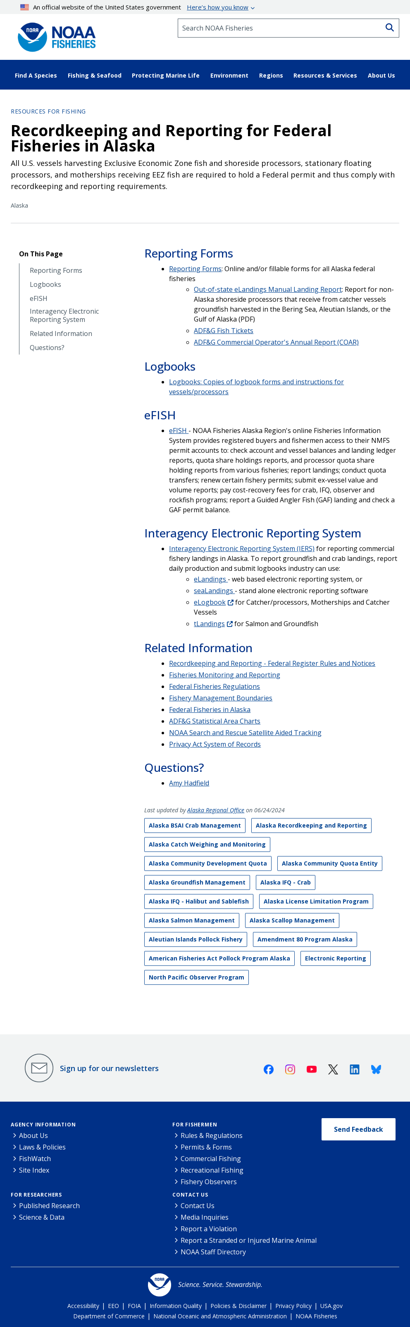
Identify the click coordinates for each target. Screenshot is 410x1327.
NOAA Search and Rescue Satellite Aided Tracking (245, 732)
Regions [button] (271, 75)
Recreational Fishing (212, 1170)
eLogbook (210, 602)
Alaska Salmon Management (192, 920)
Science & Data (41, 1217)
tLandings (209, 623)
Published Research (49, 1205)
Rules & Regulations (212, 1135)
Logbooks (45, 285)
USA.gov (331, 1306)
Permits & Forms (206, 1147)
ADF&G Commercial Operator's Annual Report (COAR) (276, 342)
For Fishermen (194, 1124)
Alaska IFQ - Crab (285, 882)
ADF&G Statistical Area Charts (214, 721)
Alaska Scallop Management (292, 920)
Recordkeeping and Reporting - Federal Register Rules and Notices (272, 663)
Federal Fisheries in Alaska (209, 709)
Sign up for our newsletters (109, 1068)
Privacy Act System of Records (215, 744)
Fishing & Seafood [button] (95, 75)
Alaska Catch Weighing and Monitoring (207, 844)
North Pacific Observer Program (196, 977)
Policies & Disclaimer (238, 1306)
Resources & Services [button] (325, 75)
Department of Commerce (109, 1316)
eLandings (211, 579)
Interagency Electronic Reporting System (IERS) (242, 548)
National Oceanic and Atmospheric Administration (220, 1316)
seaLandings (214, 590)
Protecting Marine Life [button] (166, 75)
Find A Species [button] (36, 75)
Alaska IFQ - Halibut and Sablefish (199, 901)
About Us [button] (381, 75)
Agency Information (43, 1124)
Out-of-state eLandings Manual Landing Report (268, 289)
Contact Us (190, 1194)
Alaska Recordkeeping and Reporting (311, 825)
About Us (33, 1135)
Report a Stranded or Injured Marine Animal (249, 1240)
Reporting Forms (56, 270)
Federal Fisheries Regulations (214, 686)
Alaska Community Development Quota (208, 863)
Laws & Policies (42, 1147)
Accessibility (83, 1306)
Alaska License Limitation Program (316, 901)
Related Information (61, 334)
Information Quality (176, 1306)
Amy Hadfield (189, 783)
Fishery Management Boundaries (220, 698)
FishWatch (35, 1158)
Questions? (47, 348)
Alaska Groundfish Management (197, 882)
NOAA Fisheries (316, 1316)
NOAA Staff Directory (213, 1251)
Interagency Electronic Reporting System (64, 315)
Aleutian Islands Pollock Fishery (196, 939)
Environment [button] (229, 75)
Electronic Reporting (335, 958)
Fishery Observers (209, 1181)
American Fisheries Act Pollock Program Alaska (219, 958)
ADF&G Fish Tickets (223, 330)
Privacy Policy (293, 1306)
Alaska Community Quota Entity (330, 863)
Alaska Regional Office (215, 810)
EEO (113, 1306)
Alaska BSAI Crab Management (195, 825)
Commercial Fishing (211, 1158)
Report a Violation (209, 1228)
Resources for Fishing (48, 111)
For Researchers (36, 1194)
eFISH (39, 299)
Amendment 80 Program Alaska (305, 939)
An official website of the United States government (134, 7)
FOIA (134, 1306)
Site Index (34, 1170)
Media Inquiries (205, 1217)
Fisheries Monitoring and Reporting (224, 674)
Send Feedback (358, 1129)
